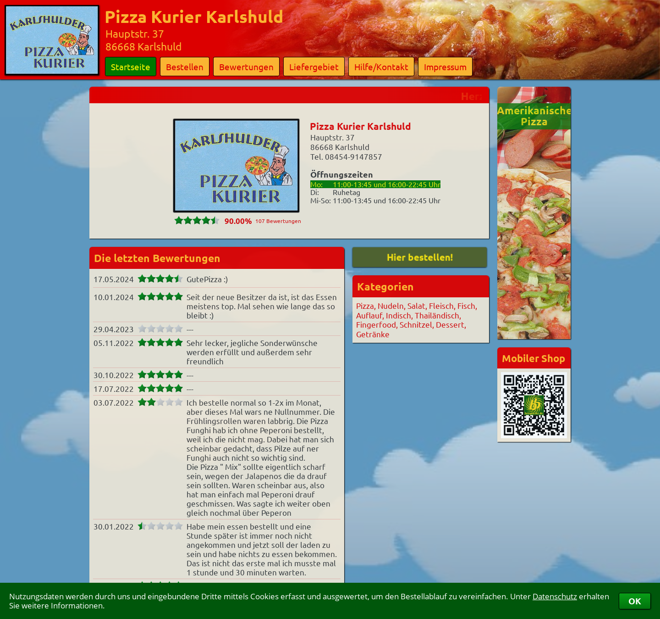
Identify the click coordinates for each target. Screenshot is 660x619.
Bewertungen (246, 66)
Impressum (445, 66)
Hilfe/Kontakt (381, 66)
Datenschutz (555, 596)
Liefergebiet (314, 66)
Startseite (130, 66)
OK (634, 601)
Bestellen (185, 66)
